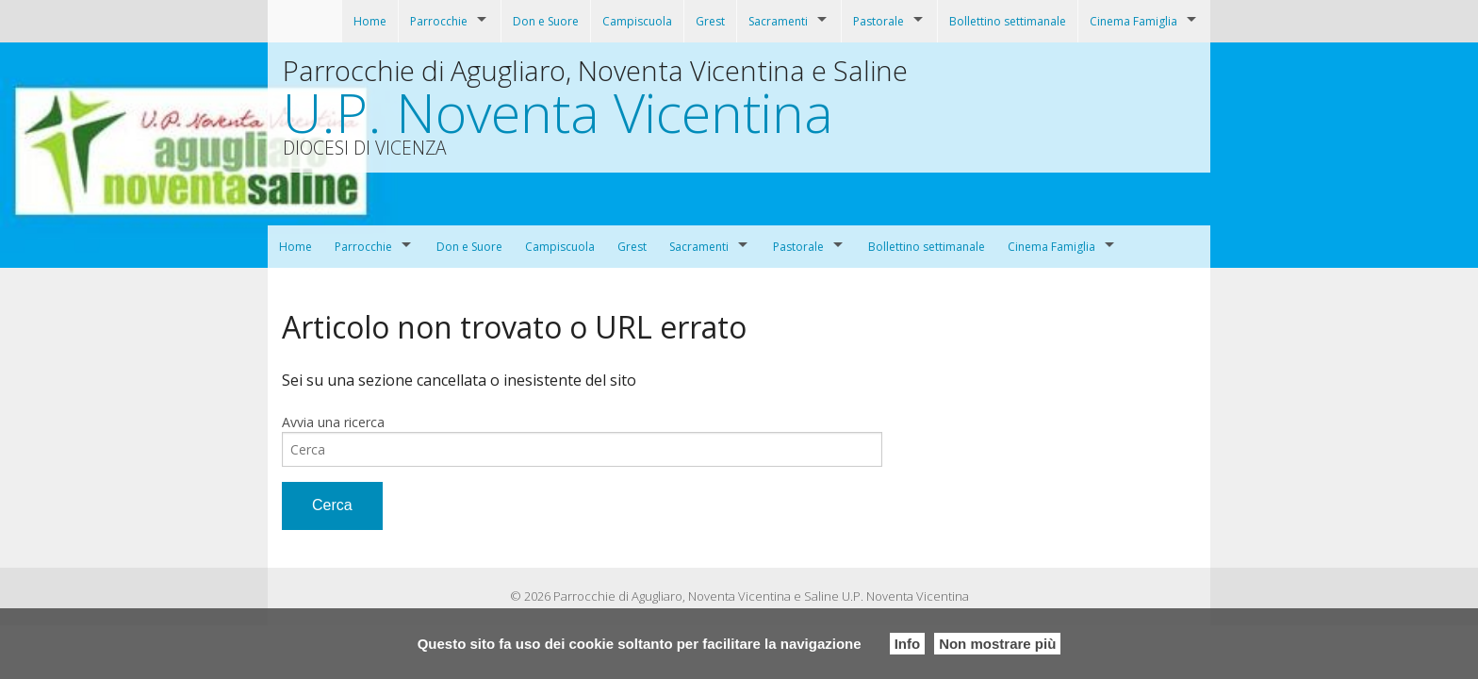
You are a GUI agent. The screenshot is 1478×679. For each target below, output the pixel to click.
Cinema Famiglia (1133, 21)
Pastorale (878, 21)
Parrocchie (439, 21)
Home (369, 21)
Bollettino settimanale (1007, 21)
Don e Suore (546, 21)
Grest (710, 21)
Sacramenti (778, 21)
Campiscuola (637, 21)
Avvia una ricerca (333, 422)
